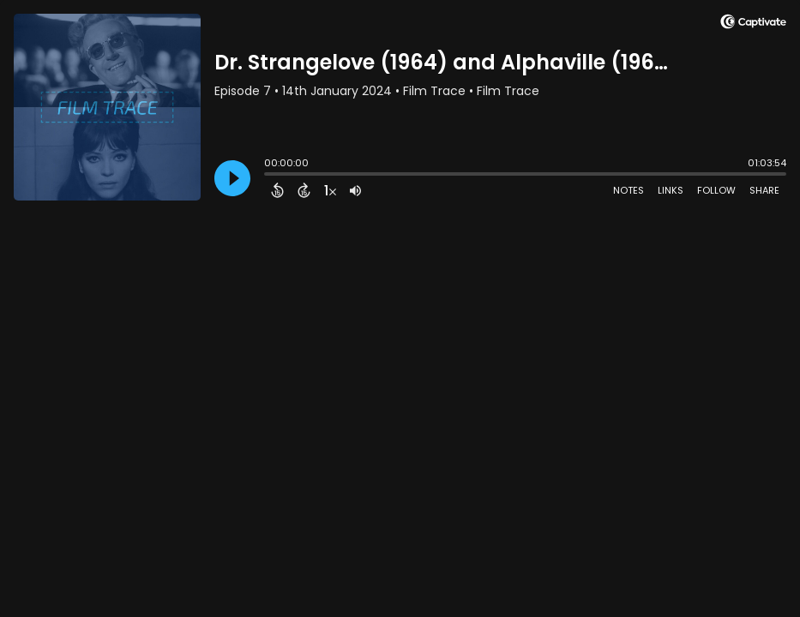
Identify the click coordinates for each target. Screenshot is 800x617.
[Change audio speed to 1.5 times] (330, 190)
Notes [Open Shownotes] (628, 190)
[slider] (268, 175)
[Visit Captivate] (753, 24)
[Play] (232, 178)
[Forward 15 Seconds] (304, 190)
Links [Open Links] (670, 190)
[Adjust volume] (355, 190)
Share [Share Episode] (764, 190)
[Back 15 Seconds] (277, 190)
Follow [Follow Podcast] (716, 190)
